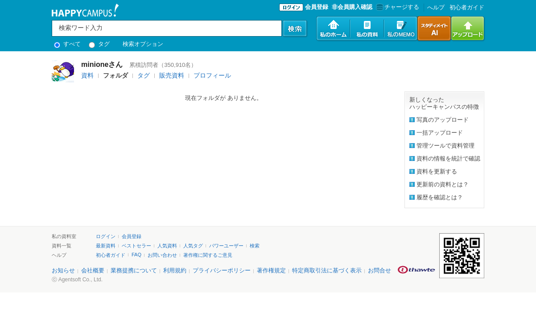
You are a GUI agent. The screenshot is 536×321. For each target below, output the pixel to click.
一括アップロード (439, 132)
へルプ (436, 7)
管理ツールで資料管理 (445, 145)
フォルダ (115, 75)
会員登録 (316, 7)
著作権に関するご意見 (207, 255)
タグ (99, 44)
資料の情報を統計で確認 (448, 158)
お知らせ (63, 270)
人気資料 (167, 245)
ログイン (105, 236)
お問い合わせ (162, 255)
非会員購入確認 (352, 7)
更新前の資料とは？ (442, 184)
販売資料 (171, 75)
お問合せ (379, 270)
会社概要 (92, 270)
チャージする (396, 7)
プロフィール (212, 75)
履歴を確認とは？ (439, 197)
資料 (87, 75)
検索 (255, 245)
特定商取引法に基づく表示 (327, 270)
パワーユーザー (226, 245)
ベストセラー (136, 245)
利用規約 (174, 270)
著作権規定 (271, 270)
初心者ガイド (466, 7)
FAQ (136, 254)
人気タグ (193, 245)
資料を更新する (436, 171)
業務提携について (134, 270)
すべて (67, 44)
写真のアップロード (442, 119)
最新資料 (105, 245)
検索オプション (143, 44)
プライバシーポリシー (222, 270)
